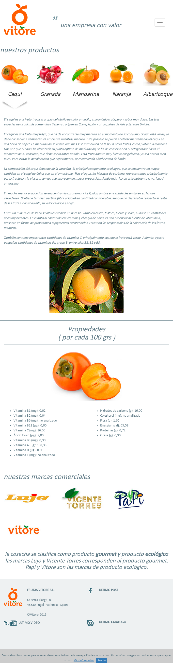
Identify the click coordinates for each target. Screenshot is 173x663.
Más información (84, 660)
